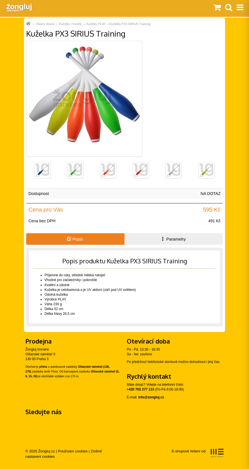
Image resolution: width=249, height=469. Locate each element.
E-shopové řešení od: (198, 453)
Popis (75, 239)
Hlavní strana (45, 24)
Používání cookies (73, 451)
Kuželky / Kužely (70, 24)
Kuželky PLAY (96, 24)
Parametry (173, 239)
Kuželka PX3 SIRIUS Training (130, 24)
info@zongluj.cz (151, 397)
